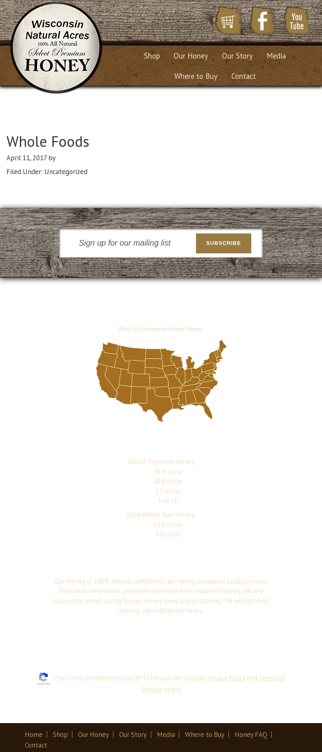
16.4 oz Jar (168, 471)
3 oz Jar (168, 500)
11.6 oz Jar (168, 524)
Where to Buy (204, 734)
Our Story (133, 734)
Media (166, 734)
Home (34, 734)
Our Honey (93, 734)
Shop (60, 734)
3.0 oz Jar (168, 534)
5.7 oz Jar (168, 490)
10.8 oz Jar (168, 481)
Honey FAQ (251, 734)
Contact (36, 745)
